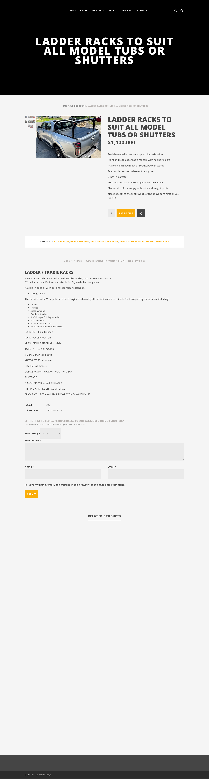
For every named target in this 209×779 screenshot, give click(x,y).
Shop (112, 10)
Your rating (32, 434)
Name (29, 467)
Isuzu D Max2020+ (79, 242)
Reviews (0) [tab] (143, 261)
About (83, 10)
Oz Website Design (43, 775)
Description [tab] (67, 261)
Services (97, 10)
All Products (78, 106)
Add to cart (126, 213)
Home (73, 10)
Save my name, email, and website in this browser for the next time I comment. (77, 485)
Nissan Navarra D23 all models (137, 242)
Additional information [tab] (105, 261)
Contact (142, 10)
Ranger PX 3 (162, 242)
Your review (33, 441)
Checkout (127, 10)
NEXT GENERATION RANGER (104, 242)
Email (112, 467)
